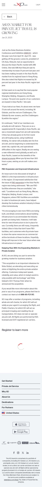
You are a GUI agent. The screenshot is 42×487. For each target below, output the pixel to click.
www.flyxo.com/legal (11, 480)
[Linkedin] (28, 453)
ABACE (27, 53)
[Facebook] (14, 453)
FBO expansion (18, 182)
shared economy (8, 158)
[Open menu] (3, 4)
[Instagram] (18, 453)
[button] (21, 381)
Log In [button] (38, 5)
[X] (23, 453)
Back (8, 16)
